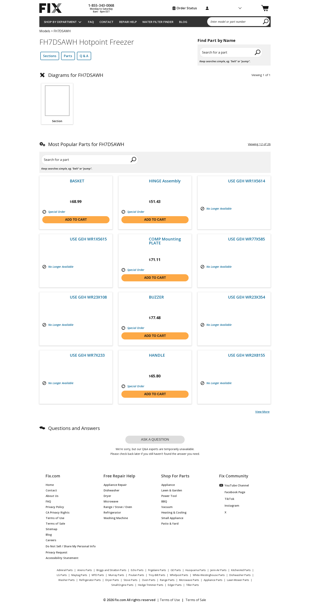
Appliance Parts (213, 580)
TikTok (226, 499)
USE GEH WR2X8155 (246, 355)
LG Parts (62, 575)
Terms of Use (55, 518)
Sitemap (51, 529)
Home (50, 484)
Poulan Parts (136, 575)
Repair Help (128, 22)
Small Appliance (172, 518)
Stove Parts (130, 580)
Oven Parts (148, 580)
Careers (51, 540)
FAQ (91, 22)
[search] (266, 21)
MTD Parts (98, 575)
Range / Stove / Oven (118, 507)
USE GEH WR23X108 (88, 297)
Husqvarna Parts (195, 570)
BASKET (77, 181)
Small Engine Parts (122, 585)
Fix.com (52, 476)
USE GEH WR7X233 (87, 355)
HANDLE (157, 355)
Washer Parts (66, 580)
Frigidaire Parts (157, 570)
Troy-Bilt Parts (157, 575)
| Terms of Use (168, 600)
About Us (52, 496)
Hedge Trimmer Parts (150, 585)
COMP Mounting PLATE (165, 241)
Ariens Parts (84, 570)
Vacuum (167, 507)
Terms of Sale (55, 523)
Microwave (111, 501)
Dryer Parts (112, 580)
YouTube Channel (234, 485)
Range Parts (167, 580)
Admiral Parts (65, 570)
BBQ (164, 501)
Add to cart (76, 219)
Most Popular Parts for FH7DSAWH (86, 144)
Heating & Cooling (173, 512)
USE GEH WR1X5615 (88, 239)
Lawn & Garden (171, 490)
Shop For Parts (175, 476)
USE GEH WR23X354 (246, 297)
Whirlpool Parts (179, 575)
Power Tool (169, 496)
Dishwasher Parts (240, 575)
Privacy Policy (55, 507)
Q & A (84, 56)
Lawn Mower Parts (238, 580)
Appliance (168, 484)
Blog (183, 22)
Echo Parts (137, 570)
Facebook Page (232, 492)
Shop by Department (60, 22)
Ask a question (155, 439)
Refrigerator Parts (90, 580)
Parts (68, 56)
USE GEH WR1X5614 (246, 181)
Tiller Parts (192, 585)
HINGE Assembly (165, 181)
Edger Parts (175, 585)
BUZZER (156, 297)
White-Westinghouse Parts (209, 575)
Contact (106, 22)
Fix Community (233, 476)
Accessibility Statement (62, 558)
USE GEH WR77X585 (246, 239)
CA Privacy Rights (57, 512)
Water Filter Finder (157, 22)
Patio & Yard (170, 523)
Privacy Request (56, 552)
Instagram (229, 505)
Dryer (107, 496)
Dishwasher (111, 490)
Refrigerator (112, 512)
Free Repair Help (119, 476)
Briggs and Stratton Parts (111, 570)
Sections (49, 56)
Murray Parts (116, 575)
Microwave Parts (189, 580)
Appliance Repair (115, 484)
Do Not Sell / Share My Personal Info (69, 546)
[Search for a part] (87, 160)
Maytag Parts (79, 575)
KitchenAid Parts (241, 570)
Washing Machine (116, 518)
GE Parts (176, 570)
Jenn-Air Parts (218, 570)
